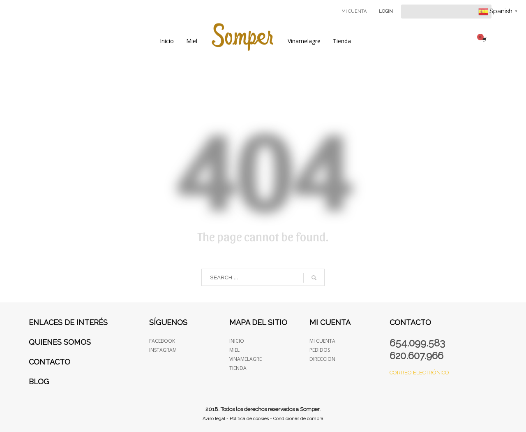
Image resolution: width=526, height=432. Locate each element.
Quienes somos (60, 342)
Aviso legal (214, 418)
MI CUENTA (354, 11)
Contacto (49, 362)
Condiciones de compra (298, 418)
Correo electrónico (419, 372)
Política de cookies (249, 418)
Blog (39, 381)
